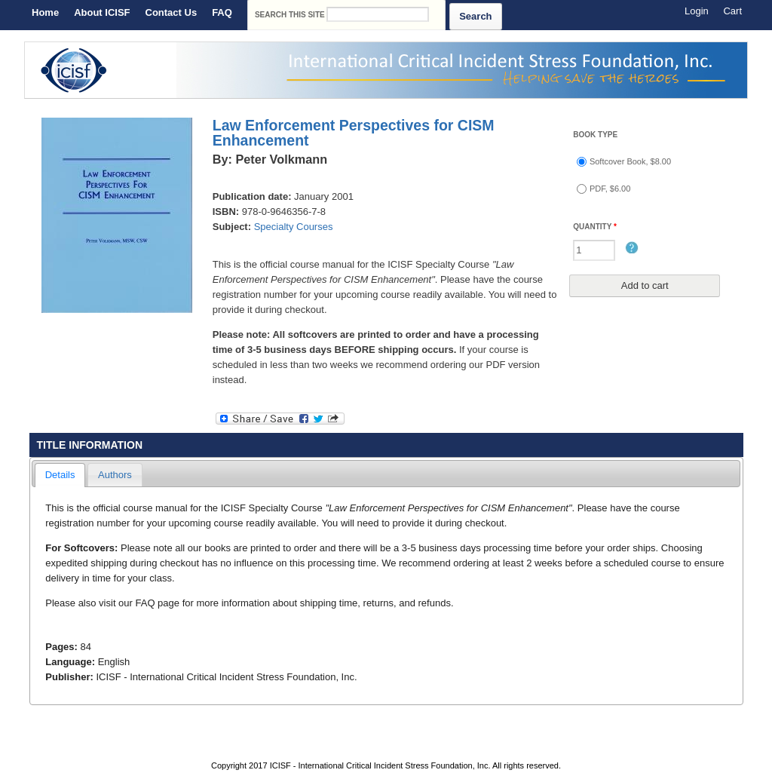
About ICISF (102, 12)
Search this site (291, 15)
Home (45, 12)
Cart (732, 11)
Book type (595, 134)
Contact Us (172, 12)
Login (697, 11)
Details (60, 474)
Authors (115, 474)
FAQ (222, 12)
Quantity (595, 226)
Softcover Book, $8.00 (630, 161)
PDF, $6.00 (610, 188)
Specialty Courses (293, 226)
